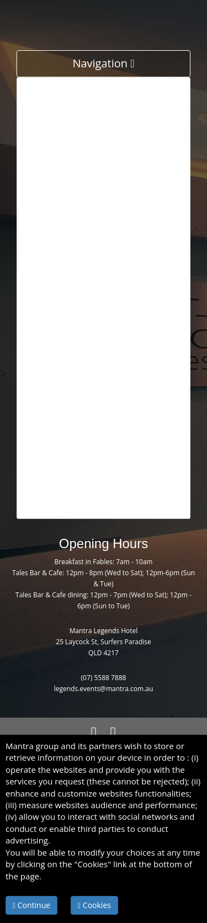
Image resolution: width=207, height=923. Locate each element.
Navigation (103, 63)
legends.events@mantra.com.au (103, 688)
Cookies (94, 905)
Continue (31, 905)
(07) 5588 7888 (103, 677)
